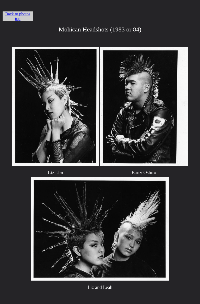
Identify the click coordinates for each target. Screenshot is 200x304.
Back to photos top (17, 16)
